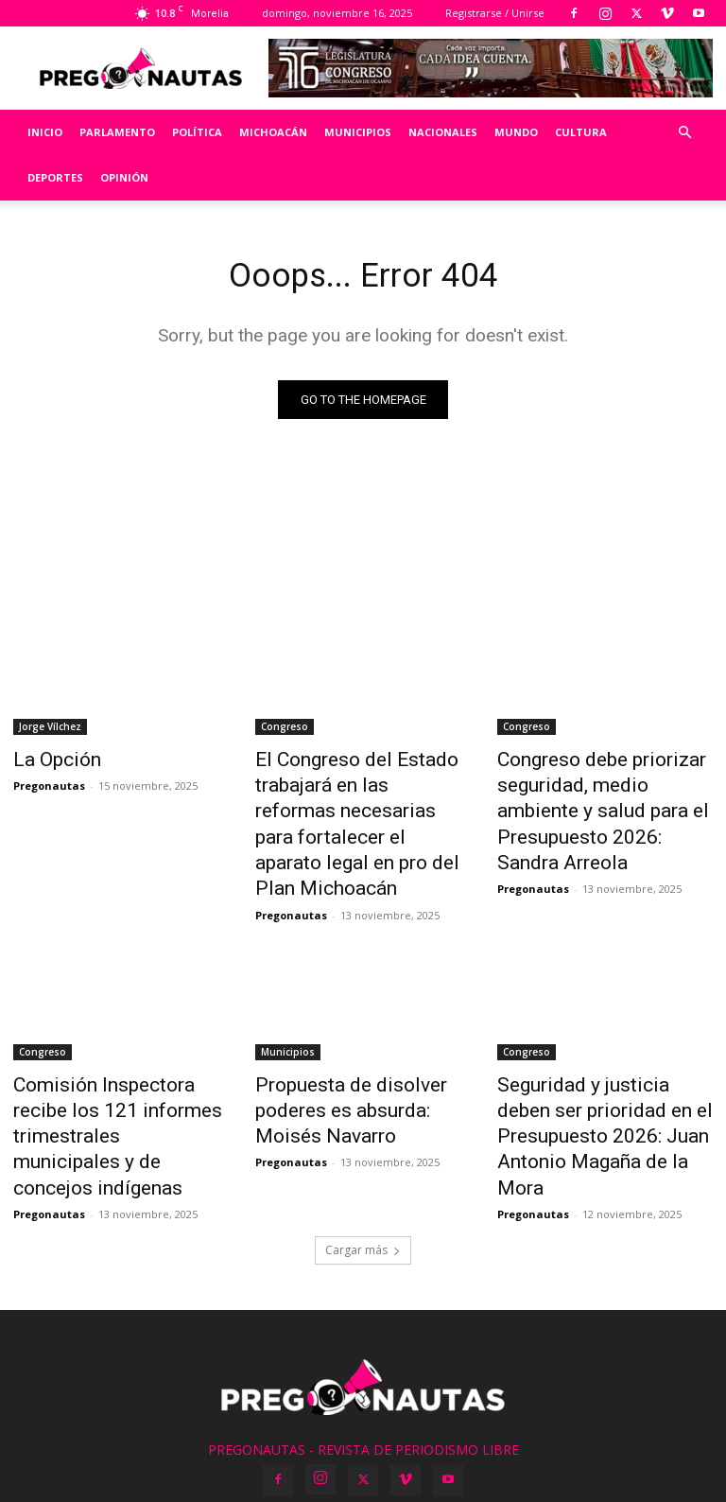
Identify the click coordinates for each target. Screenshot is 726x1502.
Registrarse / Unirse (494, 13)
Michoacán (273, 132)
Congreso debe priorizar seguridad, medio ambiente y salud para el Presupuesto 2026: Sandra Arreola (599, 792)
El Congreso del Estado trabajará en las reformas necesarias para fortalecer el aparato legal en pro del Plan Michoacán (356, 803)
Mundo (516, 132)
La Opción (48, 761)
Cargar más (363, 1158)
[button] (684, 133)
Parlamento (117, 132)
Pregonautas (49, 784)
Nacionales (442, 132)
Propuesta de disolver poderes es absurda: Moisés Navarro (355, 1057)
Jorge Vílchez (50, 730)
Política (197, 132)
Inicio (44, 132)
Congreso (284, 730)
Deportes (55, 177)
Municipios (357, 132)
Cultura (581, 132)
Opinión (124, 177)
